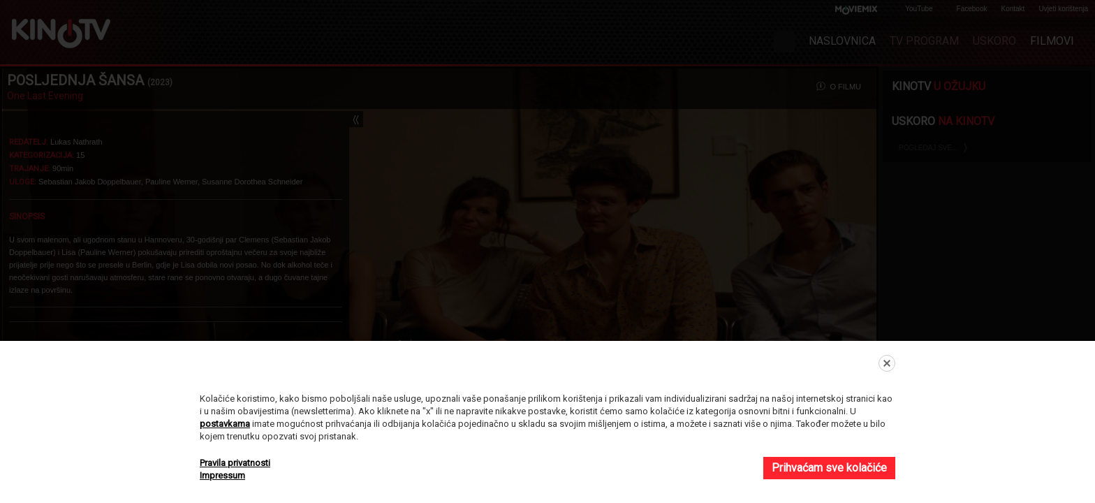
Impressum (222, 475)
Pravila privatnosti (235, 463)
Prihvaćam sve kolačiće (829, 467)
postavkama (225, 423)
